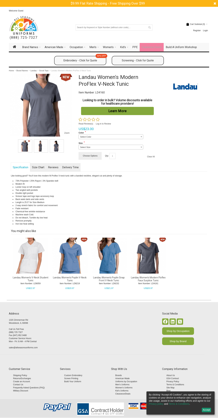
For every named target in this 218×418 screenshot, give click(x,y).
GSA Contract (172, 378)
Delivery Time (70, 167)
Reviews (53, 167)
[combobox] (111, 136)
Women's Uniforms (124, 387)
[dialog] (180, 403)
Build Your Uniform (72, 381)
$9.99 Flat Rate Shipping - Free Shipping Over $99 (108, 3)
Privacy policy (156, 403)
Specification (20, 167)
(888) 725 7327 (16, 332)
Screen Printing (71, 378)
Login (205, 30)
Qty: (107, 156)
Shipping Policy (20, 375)
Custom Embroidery (73, 375)
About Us (170, 375)
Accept (206, 409)
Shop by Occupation (178, 331)
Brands (118, 375)
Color (81, 133)
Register (197, 30)
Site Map (170, 387)
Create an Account (21, 381)
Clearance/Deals (122, 394)
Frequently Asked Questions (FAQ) (29, 387)
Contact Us (18, 384)
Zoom (67, 133)
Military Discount (20, 391)
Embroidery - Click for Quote (84, 59)
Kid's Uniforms (121, 391)
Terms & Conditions (175, 384)
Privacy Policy (172, 381)
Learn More (117, 111)
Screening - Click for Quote (138, 60)
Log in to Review (103, 124)
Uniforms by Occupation (126, 381)
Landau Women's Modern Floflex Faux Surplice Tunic (148, 279)
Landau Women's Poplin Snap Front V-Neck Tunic (109, 279)
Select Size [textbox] (85, 147)
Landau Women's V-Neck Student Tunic (30, 279)
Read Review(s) (86, 124)
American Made (122, 378)
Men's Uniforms (122, 384)
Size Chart (38, 167)
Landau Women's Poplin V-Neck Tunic (70, 279)
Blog (168, 391)
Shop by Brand (178, 341)
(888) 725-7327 (23, 38)
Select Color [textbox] (85, 137)
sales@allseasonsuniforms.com (23, 347)
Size (81, 143)
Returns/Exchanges (22, 378)
